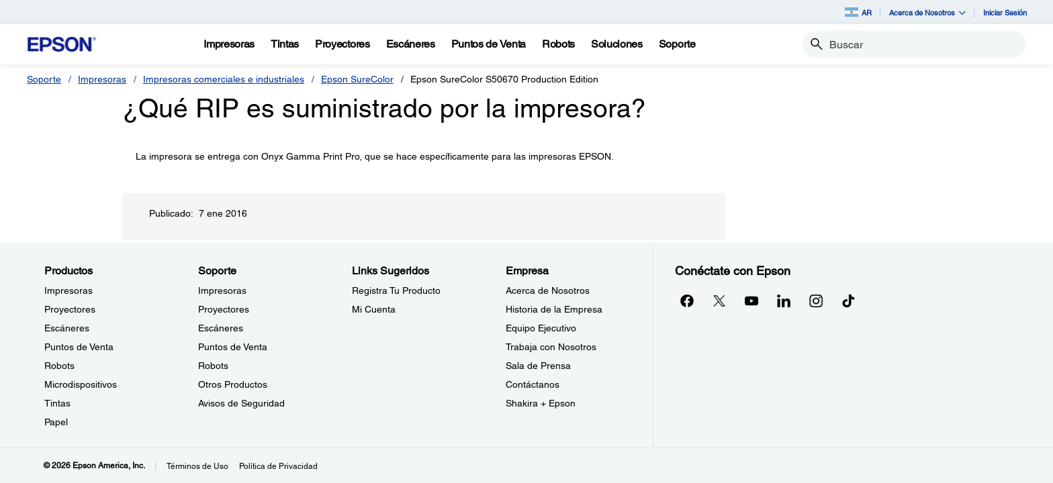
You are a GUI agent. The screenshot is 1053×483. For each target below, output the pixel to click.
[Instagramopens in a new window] (816, 300)
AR (858, 12)
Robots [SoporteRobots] (213, 365)
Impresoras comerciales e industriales (223, 79)
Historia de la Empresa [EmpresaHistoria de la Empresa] (554, 309)
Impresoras (102, 79)
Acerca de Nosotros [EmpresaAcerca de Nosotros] (548, 290)
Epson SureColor (357, 79)
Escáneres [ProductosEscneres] (66, 328)
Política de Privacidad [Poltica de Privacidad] (278, 466)
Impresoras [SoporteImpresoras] (222, 290)
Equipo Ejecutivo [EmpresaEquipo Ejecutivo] (541, 328)
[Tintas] (284, 44)
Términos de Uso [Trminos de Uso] (197, 466)
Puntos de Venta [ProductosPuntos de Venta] (78, 346)
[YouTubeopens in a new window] (751, 300)
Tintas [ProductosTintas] (57, 403)
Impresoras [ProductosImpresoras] (68, 290)
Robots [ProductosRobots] (59, 365)
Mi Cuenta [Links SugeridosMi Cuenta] (374, 309)
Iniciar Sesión (1005, 12)
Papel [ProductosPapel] (56, 422)
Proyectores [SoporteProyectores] (223, 309)
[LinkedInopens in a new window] (784, 300)
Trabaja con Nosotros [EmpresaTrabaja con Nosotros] (551, 346)
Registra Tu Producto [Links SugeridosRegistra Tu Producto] (396, 290)
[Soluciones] (617, 44)
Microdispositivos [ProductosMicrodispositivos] (80, 384)
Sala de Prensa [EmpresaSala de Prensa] (538, 365)
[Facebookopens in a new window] (687, 300)
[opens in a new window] (848, 300)
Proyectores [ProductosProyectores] (69, 309)
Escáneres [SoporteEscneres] (220, 328)
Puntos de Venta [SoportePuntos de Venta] (232, 346)
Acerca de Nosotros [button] (927, 12)
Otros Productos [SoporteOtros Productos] (232, 384)
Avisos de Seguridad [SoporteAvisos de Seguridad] (241, 403)
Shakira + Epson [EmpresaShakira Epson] (541, 403)
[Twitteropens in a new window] (719, 300)
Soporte (44, 79)
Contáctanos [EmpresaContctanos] (532, 384)
